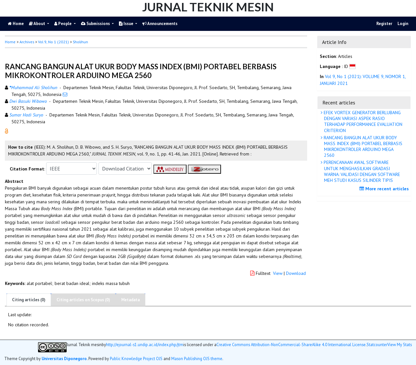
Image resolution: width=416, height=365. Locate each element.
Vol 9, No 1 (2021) (53, 41)
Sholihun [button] (80, 41)
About (37, 23)
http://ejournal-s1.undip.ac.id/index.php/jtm (144, 344)
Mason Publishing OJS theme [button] (196, 358)
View (277, 273)
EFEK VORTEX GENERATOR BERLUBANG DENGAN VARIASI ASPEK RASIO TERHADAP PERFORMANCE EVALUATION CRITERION (362, 121)
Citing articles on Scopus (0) (83, 300)
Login (402, 23)
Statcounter (377, 344)
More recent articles (385, 189)
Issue (126, 23)
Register (384, 23)
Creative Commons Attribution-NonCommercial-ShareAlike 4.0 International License (291, 344)
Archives (27, 41)
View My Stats (399, 344)
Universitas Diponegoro (64, 358)
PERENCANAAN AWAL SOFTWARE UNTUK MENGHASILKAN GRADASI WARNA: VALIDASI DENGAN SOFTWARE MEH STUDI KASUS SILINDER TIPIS (361, 171)
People (63, 23)
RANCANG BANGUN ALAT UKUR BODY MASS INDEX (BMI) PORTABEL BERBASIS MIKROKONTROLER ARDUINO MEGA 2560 (362, 146)
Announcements (159, 23)
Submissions (96, 23)
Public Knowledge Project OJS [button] (136, 358)
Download (296, 273)
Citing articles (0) (29, 300)
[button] (6, 131)
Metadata (130, 300)
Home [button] (10, 41)
